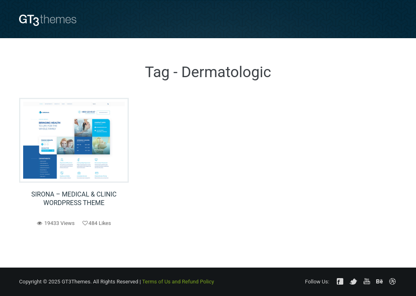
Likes (96, 223)
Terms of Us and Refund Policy (178, 282)
